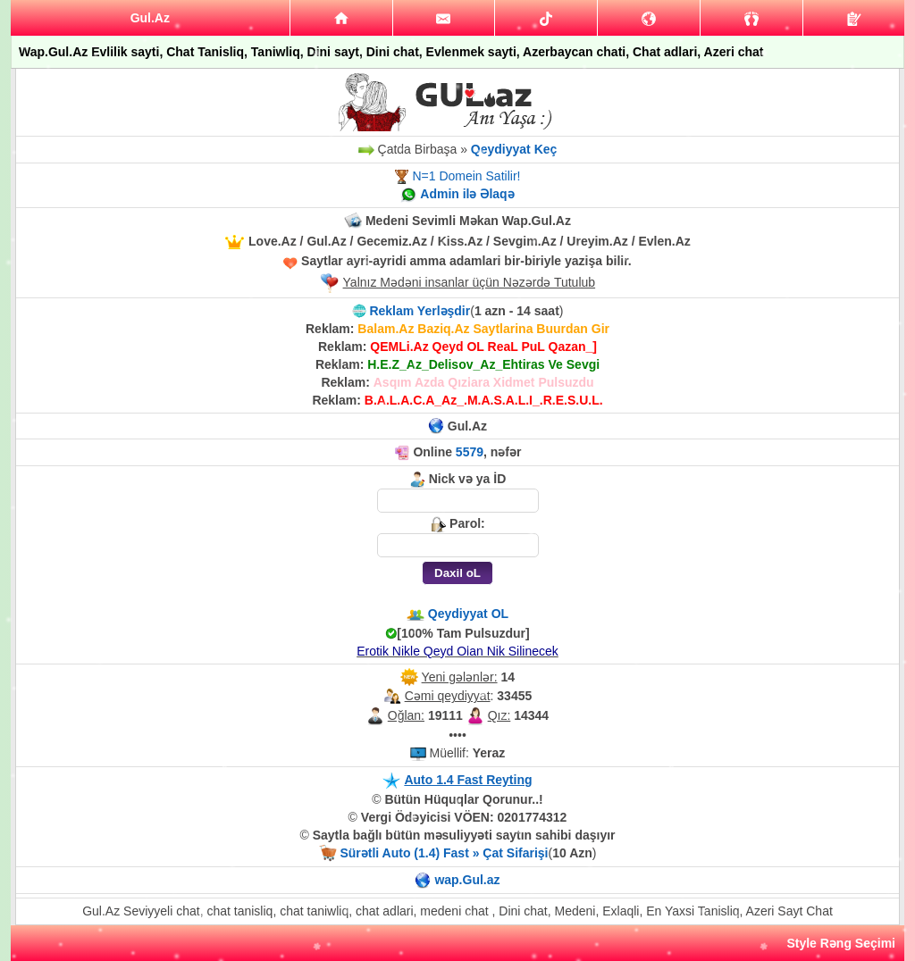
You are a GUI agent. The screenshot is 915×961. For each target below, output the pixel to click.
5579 (469, 452)
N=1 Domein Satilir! (466, 176)
